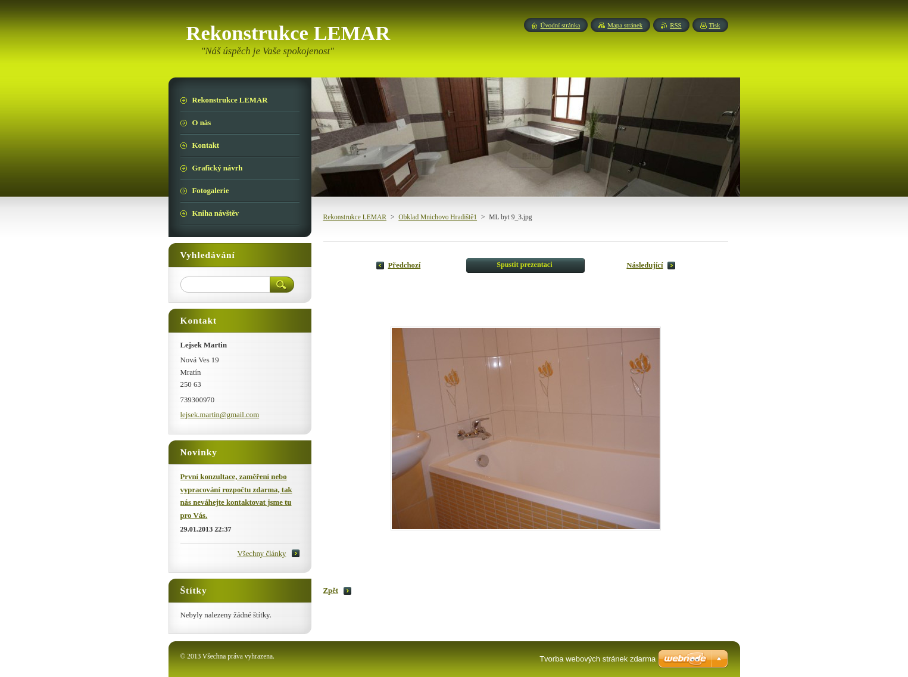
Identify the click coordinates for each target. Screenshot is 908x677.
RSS (675, 25)
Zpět (331, 590)
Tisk (714, 25)
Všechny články (261, 553)
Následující (644, 265)
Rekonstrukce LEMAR (355, 217)
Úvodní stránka (561, 25)
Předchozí (404, 265)
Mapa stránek (624, 25)
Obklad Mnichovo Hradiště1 (437, 217)
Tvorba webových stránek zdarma (597, 658)
